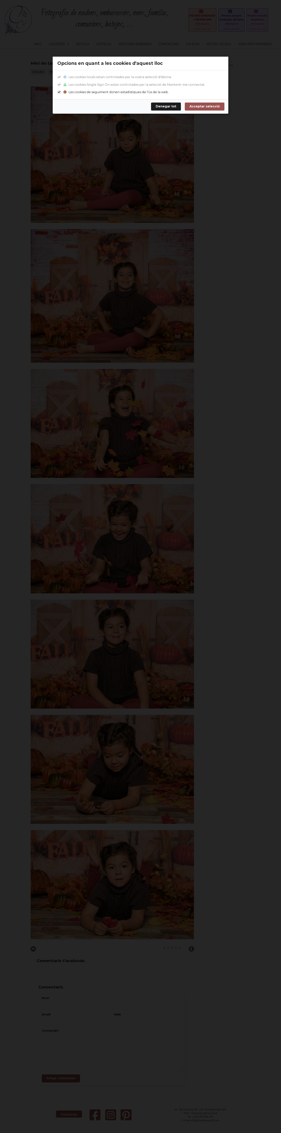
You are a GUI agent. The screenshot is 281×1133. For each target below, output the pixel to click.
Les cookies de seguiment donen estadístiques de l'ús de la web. (116, 92)
